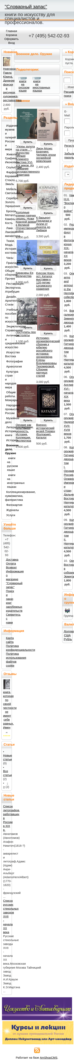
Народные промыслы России (7, 409)
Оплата (11, 563)
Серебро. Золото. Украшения (7, 202)
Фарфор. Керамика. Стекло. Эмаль (7, 178)
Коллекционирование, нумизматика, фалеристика (7, 495)
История (8, 440)
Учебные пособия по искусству (7, 315)
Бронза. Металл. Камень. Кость (7, 217)
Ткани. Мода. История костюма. (7, 246)
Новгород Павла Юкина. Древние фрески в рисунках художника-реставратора (12, 84)
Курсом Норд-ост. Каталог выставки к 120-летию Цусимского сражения (45, 281)
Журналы (8, 510)
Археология (8, 366)
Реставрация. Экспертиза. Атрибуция (7, 287)
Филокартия (8, 505)
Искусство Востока (7, 354)
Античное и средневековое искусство (7, 341)
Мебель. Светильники (7, 191)
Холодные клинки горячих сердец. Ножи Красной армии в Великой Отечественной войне (26, 222)
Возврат (11, 567)
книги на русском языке (24, 86)
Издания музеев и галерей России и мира (7, 137)
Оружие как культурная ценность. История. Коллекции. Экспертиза (23, 432)
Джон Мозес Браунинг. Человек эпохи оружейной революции (46, 155)
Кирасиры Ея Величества (24, 274)
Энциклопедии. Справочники (7, 328)
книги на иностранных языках (41, 86)
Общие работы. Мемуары (7, 396)
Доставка (12, 559)
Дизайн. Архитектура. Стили (7, 300)
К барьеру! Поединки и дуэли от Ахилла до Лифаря (44, 224)
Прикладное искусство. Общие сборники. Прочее (7, 270)
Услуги (8, 515)
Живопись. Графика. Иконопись (7, 158)
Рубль (68, 639)
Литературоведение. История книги (7, 431)
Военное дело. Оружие (7, 449)
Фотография (8, 361)
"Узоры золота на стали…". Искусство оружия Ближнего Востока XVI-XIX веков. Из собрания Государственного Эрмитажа (28, 160)
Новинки (23, 100)
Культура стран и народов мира (7, 379)
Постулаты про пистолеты (26, 334)
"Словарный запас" (26, 6)
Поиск (69, 72)
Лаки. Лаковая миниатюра (7, 232)
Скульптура (8, 167)
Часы (8, 257)
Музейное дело (7, 420)
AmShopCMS (48, 1057)
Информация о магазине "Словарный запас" (15, 579)
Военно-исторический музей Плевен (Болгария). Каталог (45, 431)
